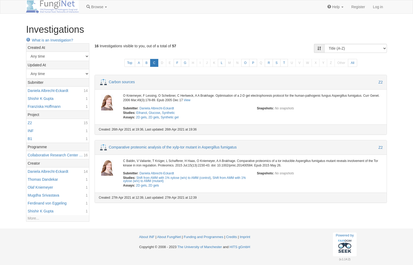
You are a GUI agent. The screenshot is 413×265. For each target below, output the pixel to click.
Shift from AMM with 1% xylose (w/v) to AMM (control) (173, 178)
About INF (147, 237)
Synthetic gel (170, 117)
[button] (96, 6)
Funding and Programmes (203, 237)
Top (129, 63)
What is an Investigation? (49, 40)
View (187, 100)
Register (358, 7)
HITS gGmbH (240, 247)
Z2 (380, 82)
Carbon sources (122, 82)
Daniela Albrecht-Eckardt (156, 108)
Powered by (345, 244)
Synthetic (168, 113)
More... (33, 218)
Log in (378, 7)
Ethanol (141, 113)
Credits (231, 237)
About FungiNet (169, 237)
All (352, 63)
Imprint (245, 237)
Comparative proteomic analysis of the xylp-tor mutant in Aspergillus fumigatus (173, 147)
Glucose (154, 113)
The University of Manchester (200, 247)
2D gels (141, 117)
